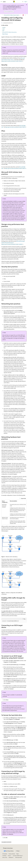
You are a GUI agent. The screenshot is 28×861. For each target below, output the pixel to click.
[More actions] (25, 15)
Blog (17, 853)
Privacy (9, 855)
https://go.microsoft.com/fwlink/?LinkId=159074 (15, 127)
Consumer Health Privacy (17, 855)
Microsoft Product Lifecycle (13, 6)
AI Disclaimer (4, 853)
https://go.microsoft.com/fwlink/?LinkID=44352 (12, 61)
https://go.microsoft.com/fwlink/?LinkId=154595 (12, 244)
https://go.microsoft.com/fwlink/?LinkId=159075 (15, 168)
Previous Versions (12, 853)
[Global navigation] (1, 2)
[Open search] (23, 2)
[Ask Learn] (23, 15)
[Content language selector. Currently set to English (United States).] (7, 848)
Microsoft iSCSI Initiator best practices (9, 32)
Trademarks (11, 857)
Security (3, 27)
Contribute (4, 855)
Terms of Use (4, 857)
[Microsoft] (14, 1)
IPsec (3, 30)
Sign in (26, 1)
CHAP (3, 29)
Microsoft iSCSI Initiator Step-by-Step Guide (12, 15)
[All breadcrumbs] (2, 15)
